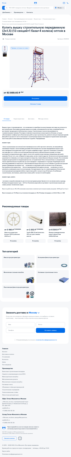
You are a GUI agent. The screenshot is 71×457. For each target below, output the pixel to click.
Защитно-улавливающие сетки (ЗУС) (13, 374)
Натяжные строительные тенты (48, 272)
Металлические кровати (10, 379)
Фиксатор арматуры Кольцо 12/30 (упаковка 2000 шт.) (12, 234)
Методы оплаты (43, 119)
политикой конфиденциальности (46, 340)
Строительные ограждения (10, 389)
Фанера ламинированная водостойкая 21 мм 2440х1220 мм (57, 234)
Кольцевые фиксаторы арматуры (48, 257)
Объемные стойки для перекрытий (13, 387)
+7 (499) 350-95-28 (8, 410)
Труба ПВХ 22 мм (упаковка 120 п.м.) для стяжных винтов (35, 234)
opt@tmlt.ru (6, 408)
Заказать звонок (9, 438)
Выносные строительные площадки (13, 371)
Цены (4, 362)
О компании (6, 357)
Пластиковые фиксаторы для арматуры (16, 287)
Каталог (4, 351)
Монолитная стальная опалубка (14, 272)
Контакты (30, 12)
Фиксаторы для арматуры (12, 257)
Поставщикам (6, 364)
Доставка (31, 119)
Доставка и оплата (8, 354)
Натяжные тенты (7, 384)
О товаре (7, 119)
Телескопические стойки (10, 392)
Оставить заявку (50, 330)
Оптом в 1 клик (35, 104)
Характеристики (19, 119)
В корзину (35, 98)
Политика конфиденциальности (12, 454)
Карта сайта (6, 451)
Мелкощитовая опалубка (10, 376)
